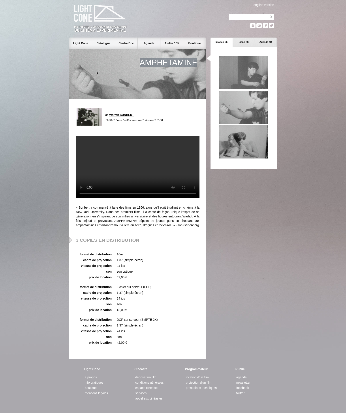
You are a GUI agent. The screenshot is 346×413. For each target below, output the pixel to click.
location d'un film (197, 377)
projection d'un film (198, 382)
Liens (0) (243, 42)
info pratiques (94, 382)
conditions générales (149, 382)
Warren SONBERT (121, 115)
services (141, 393)
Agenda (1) (266, 42)
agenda (241, 377)
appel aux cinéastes (149, 398)
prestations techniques (201, 388)
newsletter (243, 382)
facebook (242, 388)
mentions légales (96, 393)
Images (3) (222, 42)
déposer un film (145, 377)
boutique (91, 388)
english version (264, 5)
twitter (240, 393)
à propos (91, 377)
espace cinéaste (146, 388)
